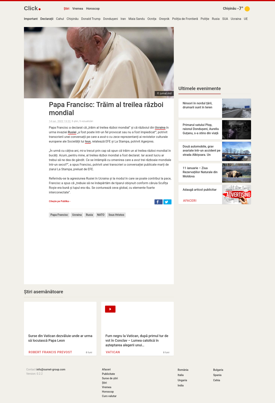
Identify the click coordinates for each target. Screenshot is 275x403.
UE (246, 19)
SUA (225, 19)
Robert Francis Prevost (50, 352)
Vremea (77, 8)
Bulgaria (218, 369)
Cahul (60, 19)
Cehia (216, 380)
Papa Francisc (59, 215)
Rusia (216, 19)
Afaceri (190, 200)
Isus (88, 141)
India (181, 385)
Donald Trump (91, 19)
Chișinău (229, 8)
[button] (158, 201)
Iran (123, 19)
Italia (181, 375)
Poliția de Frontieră (185, 19)
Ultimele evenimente (199, 88)
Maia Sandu (136, 19)
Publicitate (108, 373)
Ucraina (236, 19)
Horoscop (93, 8)
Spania (217, 375)
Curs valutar (109, 396)
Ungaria (182, 380)
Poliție (205, 19)
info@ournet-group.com (50, 369)
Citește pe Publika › (59, 201)
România (183, 369)
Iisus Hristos (116, 215)
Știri (66, 8)
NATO (100, 215)
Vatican (113, 352)
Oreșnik (164, 19)
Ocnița (151, 19)
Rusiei (72, 132)
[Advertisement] (110, 248)
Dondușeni (110, 19)
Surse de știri (110, 378)
